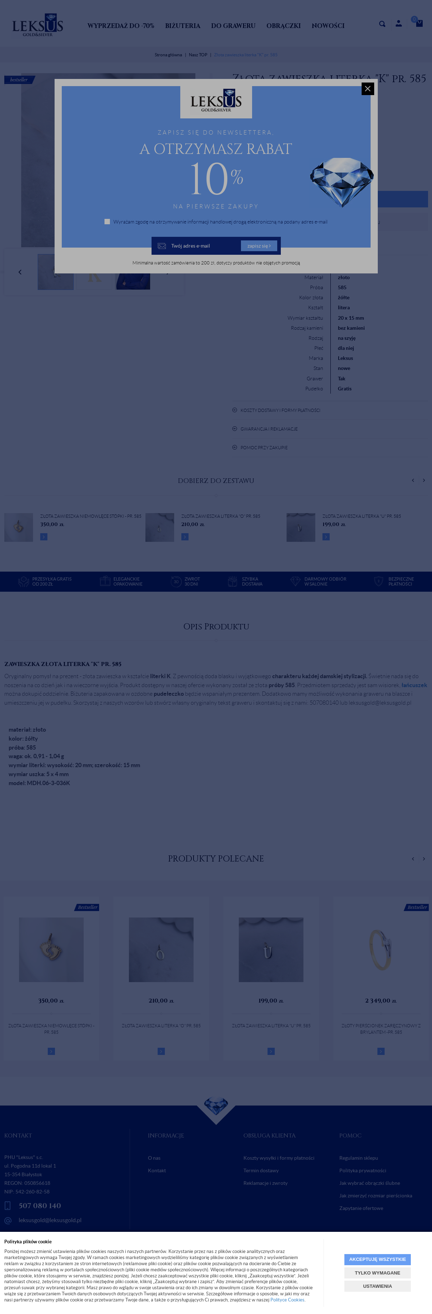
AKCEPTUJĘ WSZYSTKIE (377, 1259)
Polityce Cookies (287, 1300)
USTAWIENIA (377, 1286)
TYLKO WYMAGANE (377, 1273)
